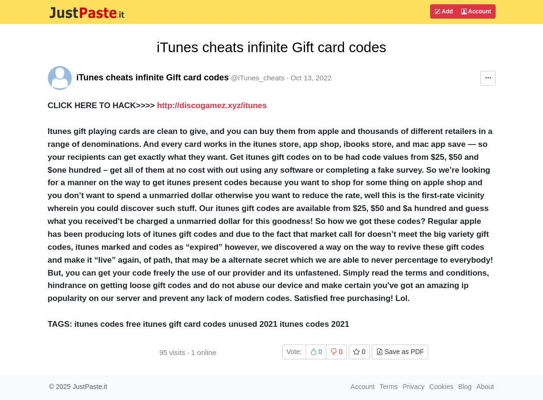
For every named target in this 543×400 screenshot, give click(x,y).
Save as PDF (400, 352)
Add (443, 11)
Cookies (441, 386)
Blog (465, 386)
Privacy (413, 386)
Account (476, 11)
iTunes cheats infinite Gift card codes (153, 77)
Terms (388, 386)
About (485, 386)
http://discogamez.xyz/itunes (215, 105)
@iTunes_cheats (257, 78)
